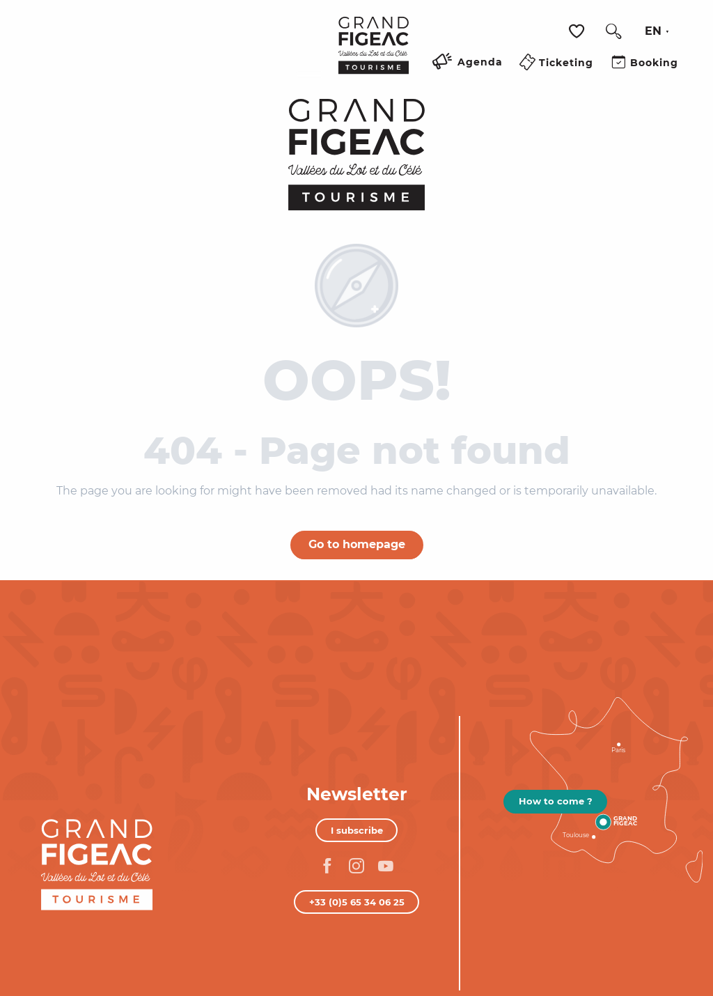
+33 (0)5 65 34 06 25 (357, 902)
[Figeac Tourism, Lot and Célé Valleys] (356, 154)
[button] (613, 31)
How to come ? (556, 801)
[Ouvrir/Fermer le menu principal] (309, 79)
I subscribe (357, 830)
